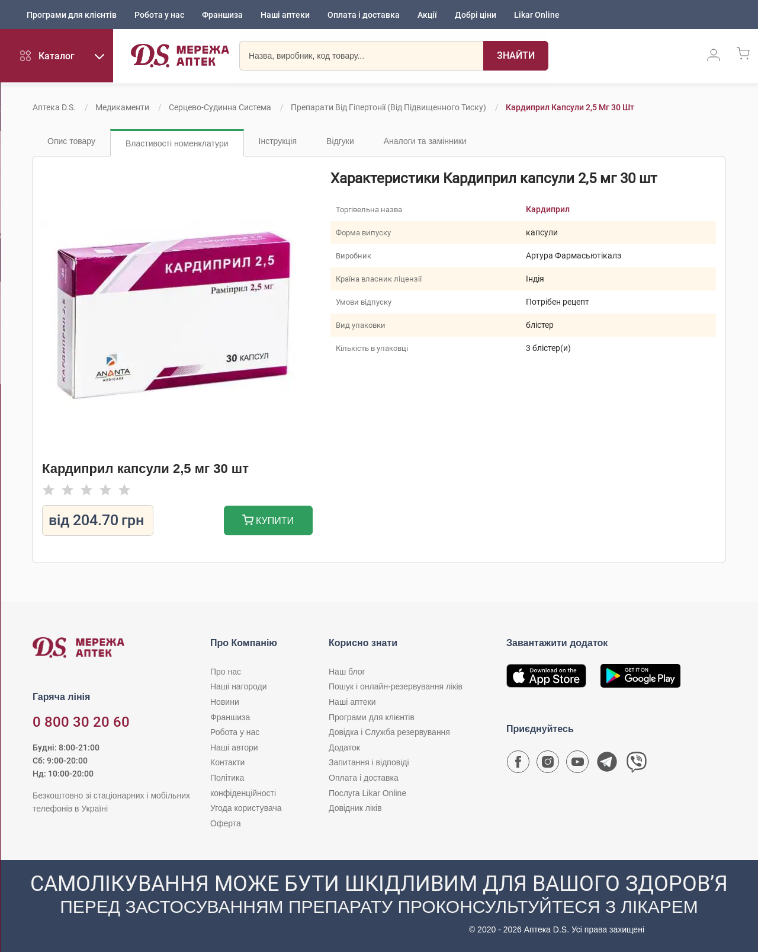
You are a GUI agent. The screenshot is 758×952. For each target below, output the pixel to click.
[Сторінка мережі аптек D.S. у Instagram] (548, 765)
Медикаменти (122, 107)
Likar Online (537, 15)
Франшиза (222, 15)
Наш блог (347, 671)
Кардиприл (548, 209)
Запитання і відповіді (369, 762)
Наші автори (234, 747)
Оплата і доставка (363, 15)
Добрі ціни (475, 15)
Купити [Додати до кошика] (268, 521)
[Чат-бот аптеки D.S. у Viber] (636, 765)
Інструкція (278, 141)
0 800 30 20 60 (81, 722)
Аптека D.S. (54, 107)
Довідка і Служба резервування (389, 732)
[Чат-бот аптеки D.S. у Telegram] (607, 765)
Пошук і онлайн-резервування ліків (395, 686)
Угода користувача (245, 808)
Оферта (225, 823)
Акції (427, 15)
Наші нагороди (238, 686)
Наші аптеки (285, 15)
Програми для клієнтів (72, 15)
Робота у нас (159, 15)
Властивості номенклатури (177, 143)
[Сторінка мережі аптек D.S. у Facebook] (518, 765)
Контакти (227, 762)
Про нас (225, 671)
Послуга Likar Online (367, 793)
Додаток (344, 747)
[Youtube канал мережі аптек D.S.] (577, 765)
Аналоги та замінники (425, 141)
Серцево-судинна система (220, 107)
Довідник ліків (355, 808)
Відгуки (340, 141)
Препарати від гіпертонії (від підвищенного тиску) (388, 107)
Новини (224, 702)
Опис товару (71, 141)
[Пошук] (512, 56)
